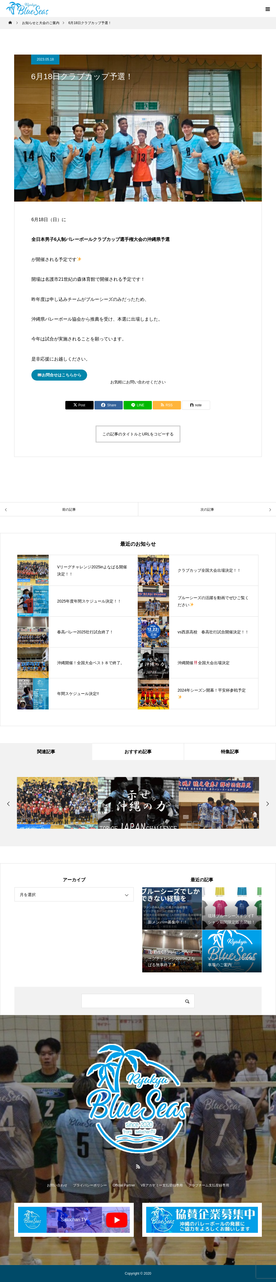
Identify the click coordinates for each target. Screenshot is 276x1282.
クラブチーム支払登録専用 (208, 1185)
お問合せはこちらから (59, 375)
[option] (57, 803)
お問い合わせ (57, 1185)
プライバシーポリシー (90, 1185)
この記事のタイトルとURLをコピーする (138, 434)
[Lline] (138, 405)
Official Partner (124, 1185)
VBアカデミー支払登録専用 (162, 1185)
